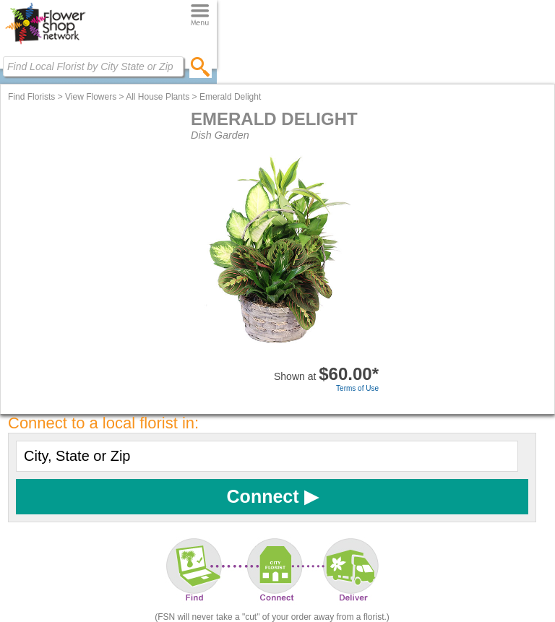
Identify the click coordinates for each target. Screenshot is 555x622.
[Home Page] (45, 44)
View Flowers (90, 97)
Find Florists (31, 97)
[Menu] (200, 15)
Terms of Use (357, 388)
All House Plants (157, 97)
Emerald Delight (230, 97)
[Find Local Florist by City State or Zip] (93, 66)
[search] (200, 66)
